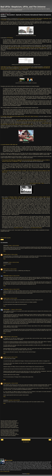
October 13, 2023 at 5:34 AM (13, 262)
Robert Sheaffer (6, 309)
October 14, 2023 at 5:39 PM (14, 289)
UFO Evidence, (10, 37)
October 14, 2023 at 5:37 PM (14, 275)
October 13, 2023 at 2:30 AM (12, 254)
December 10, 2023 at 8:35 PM (14, 400)
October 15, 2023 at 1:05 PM (12, 298)
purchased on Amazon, (18, 227)
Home (26, 439)
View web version (26, 441)
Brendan (5, 254)
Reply (4, 250)
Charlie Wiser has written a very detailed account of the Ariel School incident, (16, 66)
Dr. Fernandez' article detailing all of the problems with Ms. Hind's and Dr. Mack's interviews (19, 116)
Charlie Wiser (6, 275)
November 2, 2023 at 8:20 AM (12, 336)
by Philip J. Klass (37, 183)
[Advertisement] (26, 3)
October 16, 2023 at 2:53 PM (16, 309)
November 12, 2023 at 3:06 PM (12, 383)
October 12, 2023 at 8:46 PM (13, 245)
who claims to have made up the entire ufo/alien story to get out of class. (31, 120)
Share (2, 239)
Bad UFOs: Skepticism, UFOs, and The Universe (23, 7)
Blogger (28, 473)
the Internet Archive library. (36, 227)
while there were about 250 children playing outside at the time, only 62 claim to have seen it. (27, 47)
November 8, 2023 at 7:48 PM (12, 357)
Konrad (4, 298)
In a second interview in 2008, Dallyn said (9, 144)
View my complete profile (4, 471)
